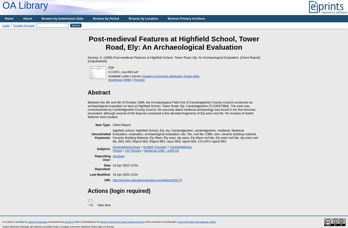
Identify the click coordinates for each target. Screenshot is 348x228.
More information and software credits (197, 222)
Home (9, 18)
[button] (90, 202)
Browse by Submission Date (62, 18)
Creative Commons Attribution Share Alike (170, 76)
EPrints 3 (69, 222)
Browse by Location (143, 18)
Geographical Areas (126, 147)
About (27, 18)
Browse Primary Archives (186, 18)
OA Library (25, 5)
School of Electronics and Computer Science (122, 222)
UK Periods (133, 150)
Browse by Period (106, 18)
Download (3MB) (119, 80)
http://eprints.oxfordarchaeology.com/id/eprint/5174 (147, 180)
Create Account (24, 25)
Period (117, 150)
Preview (139, 80)
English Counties (155, 147)
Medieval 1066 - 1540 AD (161, 150)
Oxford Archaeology (37, 222)
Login (6, 25)
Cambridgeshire (181, 147)
